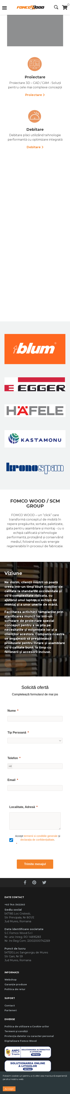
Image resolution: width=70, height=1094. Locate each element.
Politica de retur (14, 989)
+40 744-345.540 (14, 904)
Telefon (12, 758)
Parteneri (10, 1010)
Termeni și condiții (16, 1031)
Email (11, 780)
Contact (9, 1005)
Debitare (34, 147)
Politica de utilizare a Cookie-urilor (26, 1026)
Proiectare (33, 95)
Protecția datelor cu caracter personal (29, 1036)
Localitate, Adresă (22, 807)
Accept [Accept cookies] (9, 1088)
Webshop (10, 979)
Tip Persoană (16, 732)
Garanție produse (15, 984)
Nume (11, 710)
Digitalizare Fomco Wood (20, 1041)
